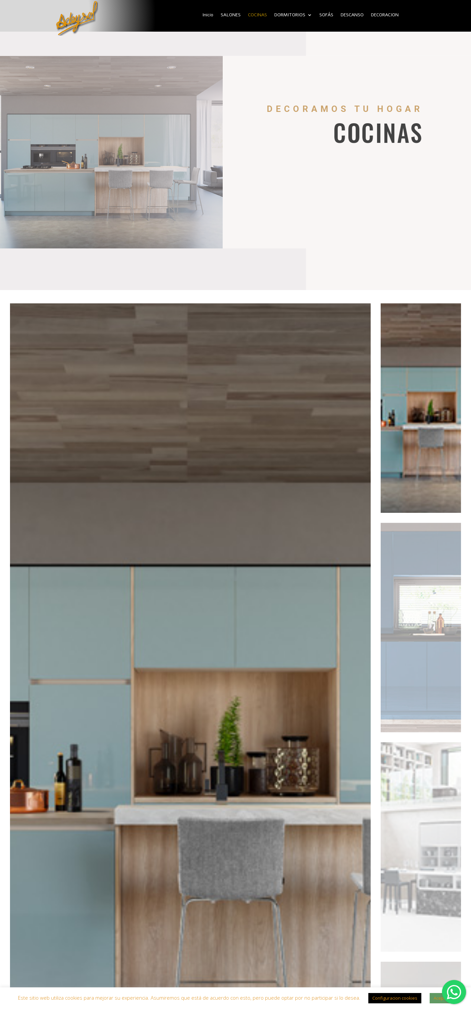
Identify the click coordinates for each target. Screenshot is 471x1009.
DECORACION (385, 15)
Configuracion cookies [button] (394, 998)
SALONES (231, 15)
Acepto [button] (441, 998)
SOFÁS (326, 15)
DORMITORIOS (289, 15)
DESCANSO (352, 15)
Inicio (207, 15)
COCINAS (257, 15)
